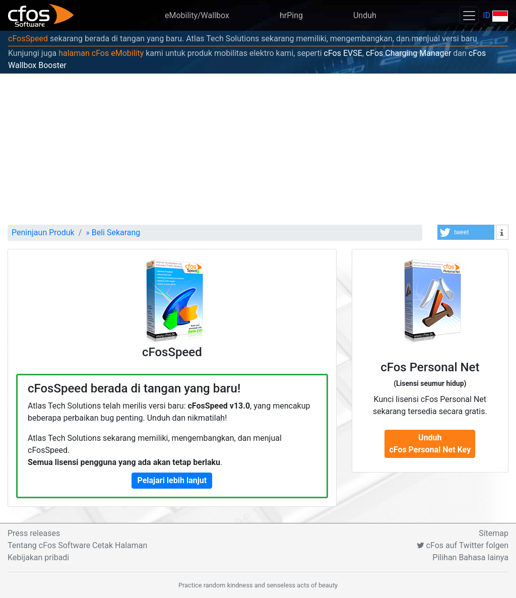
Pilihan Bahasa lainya (470, 557)
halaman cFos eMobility (101, 53)
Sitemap (493, 533)
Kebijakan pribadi (38, 557)
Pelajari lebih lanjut (172, 480)
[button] (465, 232)
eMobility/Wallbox (197, 15)
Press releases (34, 533)
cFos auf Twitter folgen (462, 545)
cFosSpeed (28, 38)
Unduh (364, 15)
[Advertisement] (258, 149)
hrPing (291, 15)
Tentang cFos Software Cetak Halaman (77, 545)
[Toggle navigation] (469, 15)
